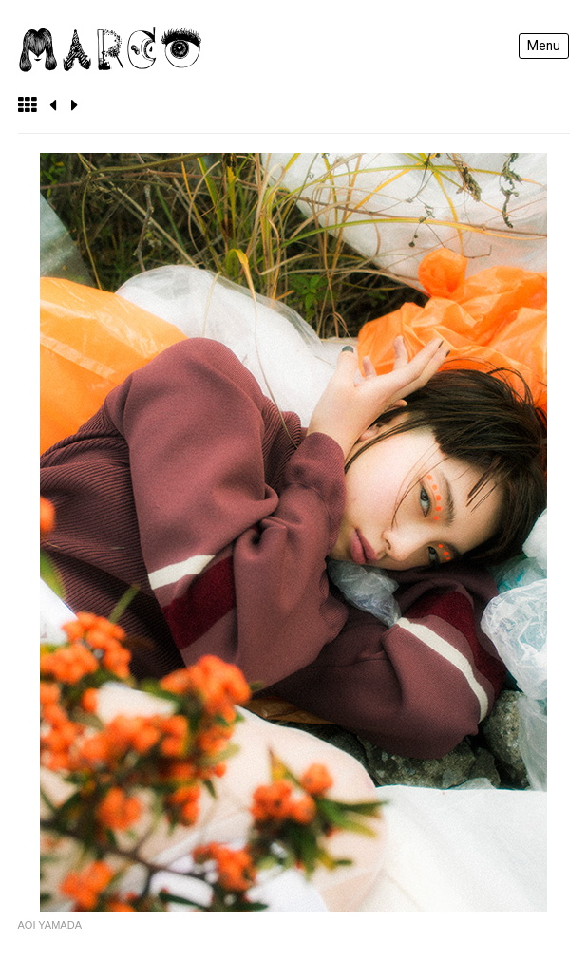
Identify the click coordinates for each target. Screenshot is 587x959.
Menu (543, 45)
